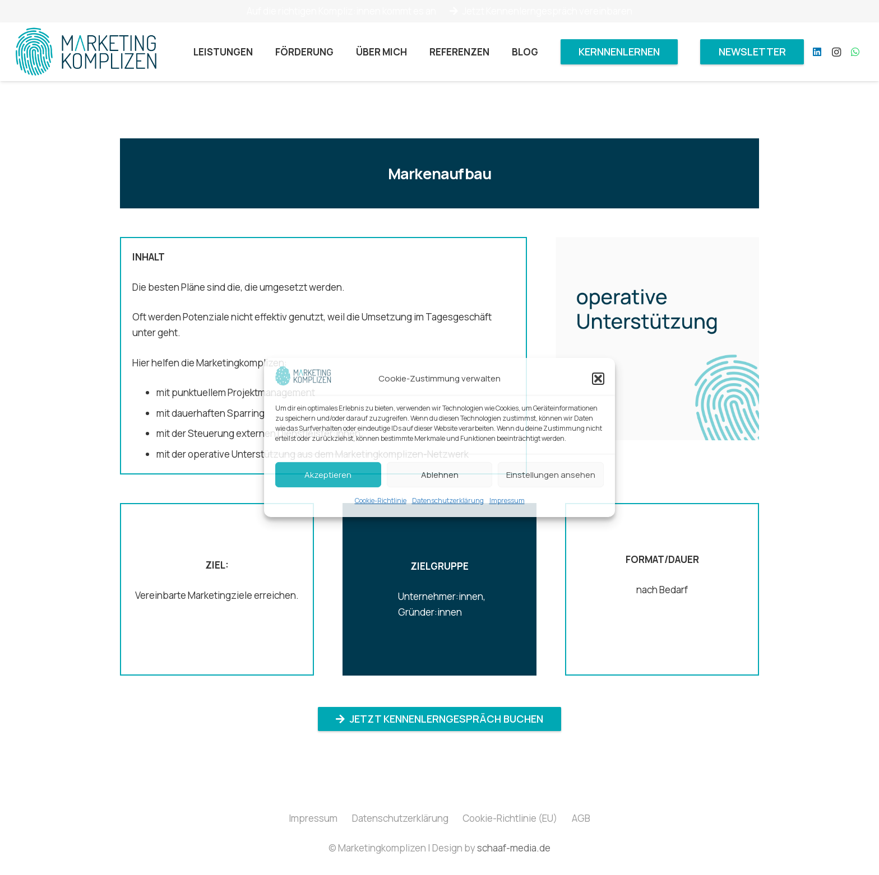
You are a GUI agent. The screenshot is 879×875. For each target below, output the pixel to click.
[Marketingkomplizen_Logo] (86, 52)
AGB (581, 818)
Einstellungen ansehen (550, 475)
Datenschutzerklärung (448, 500)
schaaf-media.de (513, 847)
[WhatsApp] (855, 52)
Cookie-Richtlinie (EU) (509, 818)
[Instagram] (836, 52)
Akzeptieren (327, 475)
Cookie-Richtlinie (380, 500)
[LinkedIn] (817, 52)
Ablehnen (440, 475)
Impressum (507, 500)
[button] (598, 378)
